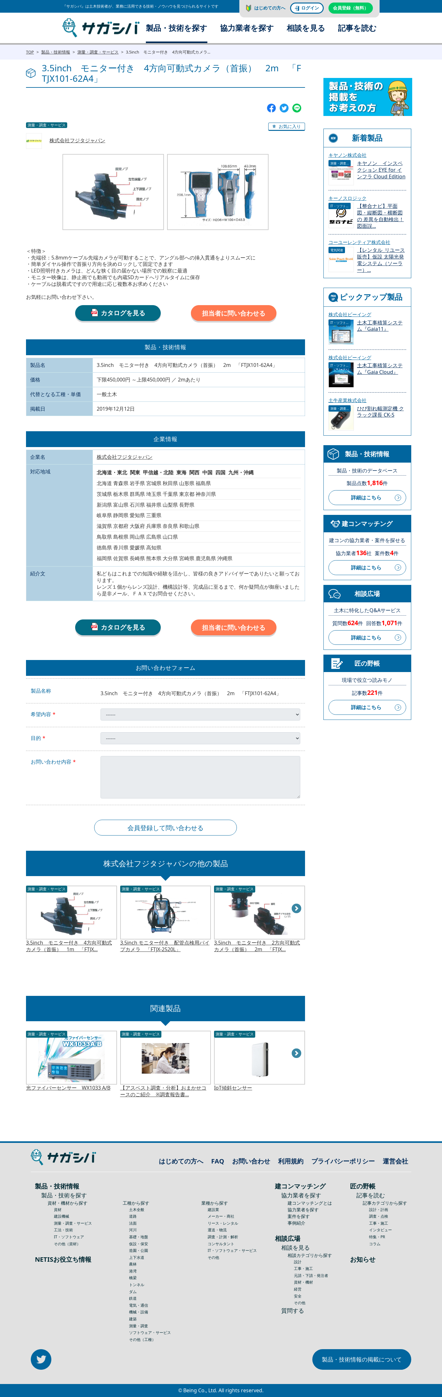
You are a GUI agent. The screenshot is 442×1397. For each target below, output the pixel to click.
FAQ (217, 1161)
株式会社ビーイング (349, 314)
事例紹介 (296, 1223)
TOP (30, 52)
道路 (133, 1216)
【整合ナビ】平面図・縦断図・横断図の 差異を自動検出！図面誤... (380, 216)
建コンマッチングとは (310, 1203)
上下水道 (136, 1257)
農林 (133, 1264)
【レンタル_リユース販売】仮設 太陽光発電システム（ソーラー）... (381, 260)
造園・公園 (138, 1250)
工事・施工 (303, 1268)
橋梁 (133, 1277)
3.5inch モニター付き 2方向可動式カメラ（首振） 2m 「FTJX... (257, 946)
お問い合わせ (251, 1161)
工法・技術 (63, 1230)
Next (297, 909)
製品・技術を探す (176, 27)
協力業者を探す (247, 27)
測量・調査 (138, 1326)
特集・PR (377, 1237)
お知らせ (362, 1259)
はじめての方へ (269, 8)
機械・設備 (138, 1312)
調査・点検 (378, 1216)
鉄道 (133, 1298)
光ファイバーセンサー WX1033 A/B (68, 1088)
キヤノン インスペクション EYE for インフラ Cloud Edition (381, 170)
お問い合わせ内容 (51, 762)
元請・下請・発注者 (311, 1275)
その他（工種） (142, 1339)
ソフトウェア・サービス (150, 1332)
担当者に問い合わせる (233, 313)
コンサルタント (221, 1243)
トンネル (136, 1284)
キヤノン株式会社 (347, 155)
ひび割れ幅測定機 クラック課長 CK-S (380, 412)
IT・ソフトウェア (69, 1237)
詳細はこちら (366, 497)
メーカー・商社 (221, 1216)
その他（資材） (67, 1243)
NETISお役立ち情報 (63, 1259)
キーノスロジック (347, 198)
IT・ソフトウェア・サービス (232, 1250)
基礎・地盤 (138, 1237)
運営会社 (395, 1161)
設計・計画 (378, 1209)
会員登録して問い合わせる (165, 827)
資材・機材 (303, 1282)
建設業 (213, 1209)
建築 (133, 1319)
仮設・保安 (138, 1243)
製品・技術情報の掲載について (362, 1359)
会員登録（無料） (350, 8)
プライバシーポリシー (343, 1161)
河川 (133, 1230)
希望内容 (41, 714)
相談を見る (306, 27)
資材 (58, 1209)
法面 (133, 1223)
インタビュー (380, 1230)
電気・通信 (138, 1305)
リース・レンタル (223, 1223)
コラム (374, 1243)
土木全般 (136, 1209)
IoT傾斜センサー (233, 1088)
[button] (286, 127)
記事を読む (357, 27)
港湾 (133, 1271)
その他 (213, 1257)
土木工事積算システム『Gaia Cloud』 (380, 368)
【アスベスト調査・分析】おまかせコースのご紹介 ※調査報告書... (163, 1091)
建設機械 (61, 1216)
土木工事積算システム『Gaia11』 (380, 326)
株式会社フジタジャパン (77, 140)
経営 (298, 1289)
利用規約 (290, 1161)
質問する (292, 1310)
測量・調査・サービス (98, 52)
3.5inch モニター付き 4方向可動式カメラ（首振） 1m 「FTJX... (69, 946)
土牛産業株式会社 (347, 400)
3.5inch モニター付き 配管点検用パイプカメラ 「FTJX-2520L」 (165, 946)
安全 (298, 1296)
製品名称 (41, 691)
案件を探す (299, 1216)
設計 (298, 1262)
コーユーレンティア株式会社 (359, 242)
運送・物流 (217, 1230)
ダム (133, 1291)
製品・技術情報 (55, 52)
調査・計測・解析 (223, 1237)
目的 (36, 738)
